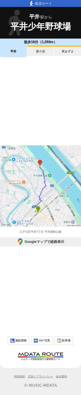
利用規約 (19, 376)
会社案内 (61, 376)
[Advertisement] (40, 101)
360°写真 (42, 341)
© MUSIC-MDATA (40, 385)
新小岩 (40, 51)
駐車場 (63, 341)
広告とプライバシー (40, 376)
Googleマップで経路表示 (40, 241)
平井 (13, 51)
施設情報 (19, 341)
